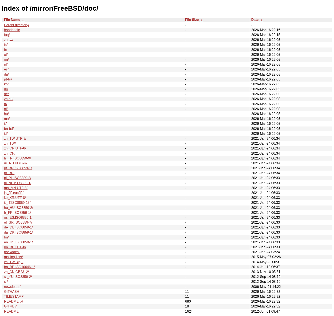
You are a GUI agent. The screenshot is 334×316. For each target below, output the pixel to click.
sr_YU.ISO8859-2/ (18, 277)
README (11, 311)
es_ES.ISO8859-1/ (18, 217)
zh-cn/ (8, 99)
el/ (6, 54)
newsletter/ (12, 287)
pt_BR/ (9, 173)
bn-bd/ (9, 129)
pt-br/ (8, 79)
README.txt (13, 301)
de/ (6, 94)
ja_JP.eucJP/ (13, 193)
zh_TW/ (10, 143)
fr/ (5, 50)
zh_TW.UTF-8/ (15, 138)
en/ (6, 59)
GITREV (10, 306)
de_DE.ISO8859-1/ (18, 227)
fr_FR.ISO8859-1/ (17, 212)
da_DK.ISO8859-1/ (18, 232)
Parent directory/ (16, 25)
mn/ (7, 119)
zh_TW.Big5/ (13, 262)
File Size (192, 20)
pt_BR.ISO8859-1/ (18, 168)
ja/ (6, 44)
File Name (12, 20)
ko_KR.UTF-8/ (15, 198)
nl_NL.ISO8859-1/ (17, 183)
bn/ (6, 237)
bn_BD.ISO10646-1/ (19, 267)
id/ (6, 133)
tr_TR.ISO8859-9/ (17, 158)
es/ (6, 69)
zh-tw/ (8, 40)
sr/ (6, 281)
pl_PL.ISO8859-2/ (17, 178)
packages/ (12, 252)
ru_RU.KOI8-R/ (15, 163)
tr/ (5, 104)
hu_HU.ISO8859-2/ (18, 208)
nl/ (6, 109)
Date (255, 20)
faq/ (7, 35)
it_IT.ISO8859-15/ (17, 202)
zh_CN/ (9, 153)
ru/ (6, 89)
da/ (6, 74)
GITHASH (11, 291)
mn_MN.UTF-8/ (15, 188)
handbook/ (12, 30)
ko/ (6, 84)
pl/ (6, 64)
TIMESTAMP (14, 296)
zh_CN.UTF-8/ (15, 148)
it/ (5, 123)
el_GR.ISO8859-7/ (18, 222)
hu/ (6, 114)
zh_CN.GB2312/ (16, 272)
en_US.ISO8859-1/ (18, 242)
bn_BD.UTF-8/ (15, 247)
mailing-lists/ (13, 257)
